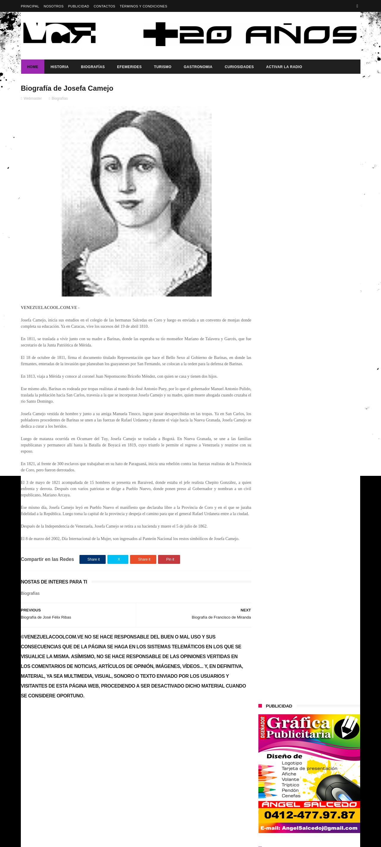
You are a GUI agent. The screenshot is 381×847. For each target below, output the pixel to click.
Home (32, 67)
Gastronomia (197, 67)
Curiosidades (239, 67)
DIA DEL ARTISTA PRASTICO (54, 733)
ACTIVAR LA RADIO (284, 67)
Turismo (162, 67)
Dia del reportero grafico (280, 260)
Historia (59, 67)
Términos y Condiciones (143, 6)
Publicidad (78, 6)
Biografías (92, 67)
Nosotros (54, 6)
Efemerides (129, 67)
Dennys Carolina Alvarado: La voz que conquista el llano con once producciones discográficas (321, 380)
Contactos (104, 6)
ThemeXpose (126, 839)
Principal (30, 6)
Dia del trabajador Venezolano (318, 272)
